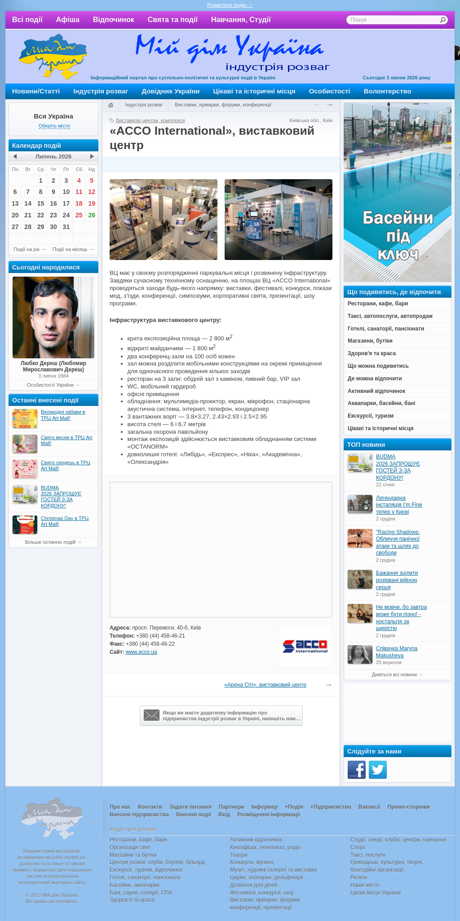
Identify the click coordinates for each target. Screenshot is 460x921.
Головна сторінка (110, 105)
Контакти (150, 807)
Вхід (224, 814)
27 (15, 226)
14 (27, 203)
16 (53, 203)
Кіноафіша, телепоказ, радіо (265, 847)
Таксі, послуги (367, 855)
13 (15, 203)
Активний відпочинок (256, 840)
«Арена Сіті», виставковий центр (265, 685)
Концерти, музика (252, 862)
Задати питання (190, 807)
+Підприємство (330, 807)
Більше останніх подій (50, 542)
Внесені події (193, 814)
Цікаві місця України (375, 893)
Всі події (27, 19)
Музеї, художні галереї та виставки (273, 870)
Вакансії (369, 807)
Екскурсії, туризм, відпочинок (146, 870)
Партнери (231, 807)
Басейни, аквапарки (134, 885)
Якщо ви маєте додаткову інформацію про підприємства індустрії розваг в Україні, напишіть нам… (222, 715)
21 (27, 215)
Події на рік (26, 249)
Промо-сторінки (408, 807)
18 (79, 203)
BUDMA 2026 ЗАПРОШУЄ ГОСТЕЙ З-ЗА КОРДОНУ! (398, 467)
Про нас (120, 807)
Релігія (358, 877)
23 (53, 215)
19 (91, 203)
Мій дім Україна (53, 56)
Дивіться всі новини (394, 674)
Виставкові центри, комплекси (150, 120)
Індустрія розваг (100, 91)
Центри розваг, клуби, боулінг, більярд (157, 862)
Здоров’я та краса (132, 900)
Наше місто (364, 885)
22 (40, 215)
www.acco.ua (141, 652)
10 (66, 191)
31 (66, 226)
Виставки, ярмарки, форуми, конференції (223, 104)
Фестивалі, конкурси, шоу (261, 893)
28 (27, 226)
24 (66, 215)
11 (79, 191)
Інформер (265, 807)
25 (79, 215)
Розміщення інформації (268, 814)
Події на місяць (70, 249)
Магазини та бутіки (133, 855)
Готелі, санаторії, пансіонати (145, 877)
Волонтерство (387, 91)
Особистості (329, 91)
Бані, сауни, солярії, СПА (141, 893)
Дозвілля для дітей (253, 885)
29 (40, 226)
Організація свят (130, 847)
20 (15, 215)
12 (91, 191)
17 (66, 203)
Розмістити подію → (230, 5)
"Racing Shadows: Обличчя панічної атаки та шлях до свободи (398, 542)
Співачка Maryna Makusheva (396, 652)
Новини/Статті (36, 91)
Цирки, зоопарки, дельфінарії (266, 877)
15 (40, 203)
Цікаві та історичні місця (254, 91)
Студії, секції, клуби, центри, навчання (398, 840)
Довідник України (170, 91)
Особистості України (50, 385)
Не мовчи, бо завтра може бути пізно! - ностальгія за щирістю (401, 617)
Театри (239, 855)
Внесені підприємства (139, 814)
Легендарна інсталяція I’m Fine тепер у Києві (399, 505)
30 (53, 226)
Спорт (358, 847)
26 (91, 215)
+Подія (294, 807)
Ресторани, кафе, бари (138, 840)
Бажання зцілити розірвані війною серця (397, 580)
